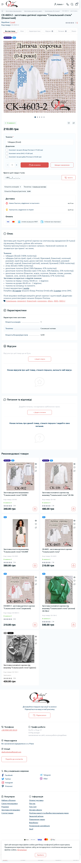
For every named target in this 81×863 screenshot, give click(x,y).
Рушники (5, 807)
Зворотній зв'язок (36, 816)
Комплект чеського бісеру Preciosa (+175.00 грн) (25, 150)
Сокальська (11, 301)
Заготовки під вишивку (14, 11)
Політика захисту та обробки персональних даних (49, 813)
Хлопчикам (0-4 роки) (52, 11)
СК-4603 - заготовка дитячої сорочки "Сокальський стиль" (57, 550)
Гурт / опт (33, 807)
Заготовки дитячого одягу (33, 11)
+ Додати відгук (39, 359)
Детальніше (22, 850)
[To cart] (35, 509)
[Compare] (36, 471)
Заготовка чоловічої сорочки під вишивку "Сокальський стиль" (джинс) (20, 666)
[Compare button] (74, 123)
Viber (44, 778)
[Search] (72, 4)
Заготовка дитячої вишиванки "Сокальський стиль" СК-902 (16, 494)
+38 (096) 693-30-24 (9, 730)
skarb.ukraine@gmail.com (11, 752)
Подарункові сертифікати (39, 826)
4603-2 (62, 301)
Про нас (32, 804)
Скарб (12, 22)
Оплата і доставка (36, 800)
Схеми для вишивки (9, 804)
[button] (35, 117)
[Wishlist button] (69, 123)
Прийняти (40, 855)
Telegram (45, 775)
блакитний (31, 301)
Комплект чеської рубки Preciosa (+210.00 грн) (24, 157)
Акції (31, 829)
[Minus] (8, 165)
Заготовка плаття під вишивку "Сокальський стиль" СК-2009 (16, 550)
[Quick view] (36, 464)
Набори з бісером (8, 800)
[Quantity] (12, 165)
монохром (42, 301)
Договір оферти (35, 810)
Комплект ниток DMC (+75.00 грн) (20, 153)
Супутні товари (7, 813)
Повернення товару (37, 819)
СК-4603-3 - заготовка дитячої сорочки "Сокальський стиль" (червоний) (19, 607)
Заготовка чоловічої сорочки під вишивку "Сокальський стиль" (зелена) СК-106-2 (58, 608)
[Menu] (2, 4)
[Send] (69, 177)
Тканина (9, 137)
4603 (56, 301)
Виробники (33, 823)
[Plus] (17, 165)
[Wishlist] (36, 467)
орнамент (21, 301)
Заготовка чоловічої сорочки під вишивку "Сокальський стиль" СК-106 (58, 494)
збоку (50, 301)
